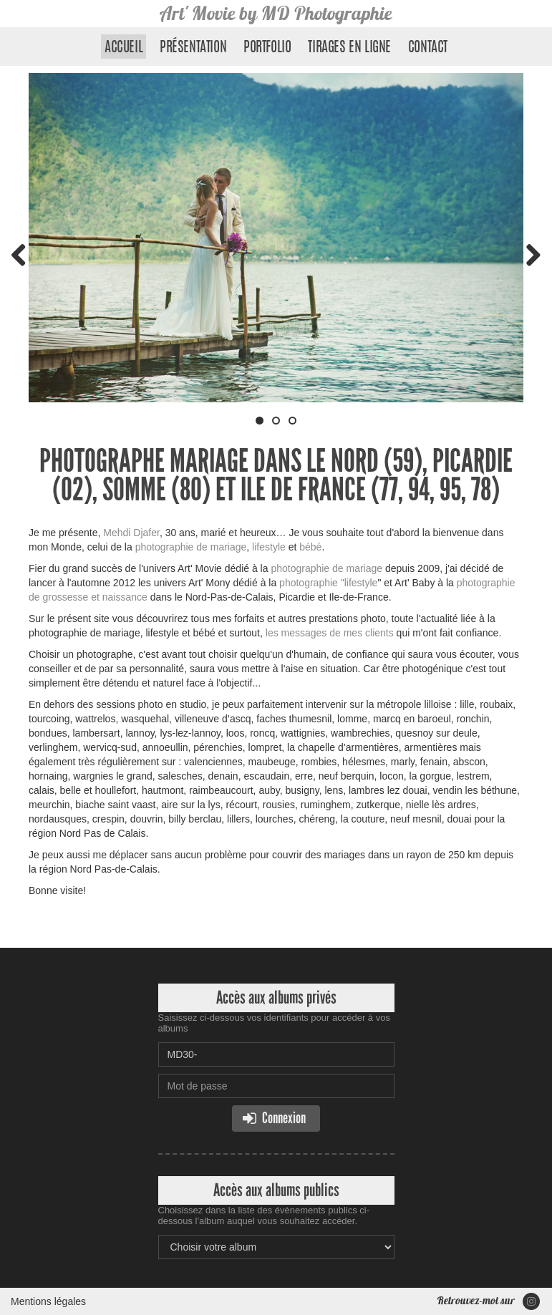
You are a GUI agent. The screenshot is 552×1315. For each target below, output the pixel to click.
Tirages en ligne (349, 48)
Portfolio (267, 48)
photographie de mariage (191, 547)
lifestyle (267, 547)
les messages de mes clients (330, 633)
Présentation (193, 48)
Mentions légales (48, 1301)
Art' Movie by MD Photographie (276, 13)
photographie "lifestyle (328, 582)
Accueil (123, 48)
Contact (427, 48)
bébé (310, 547)
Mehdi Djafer (131, 532)
